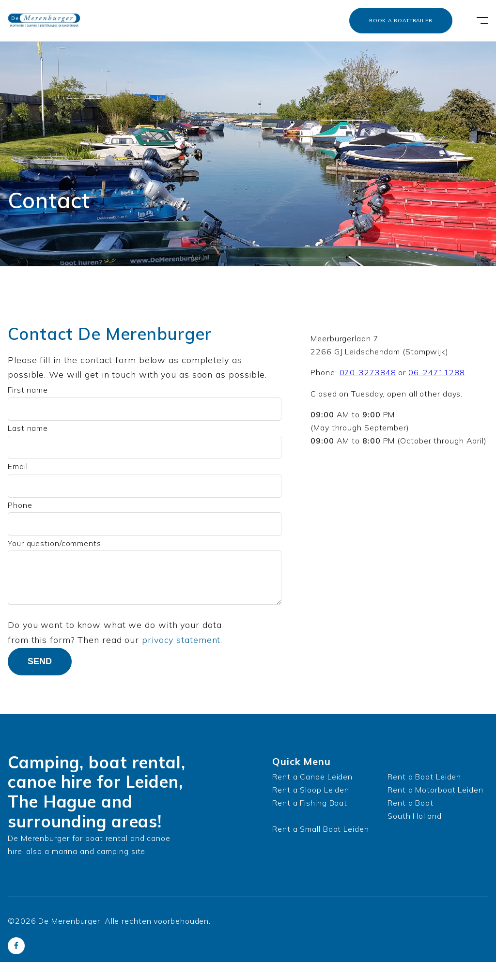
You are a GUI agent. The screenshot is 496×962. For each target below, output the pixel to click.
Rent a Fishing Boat (309, 803)
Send (40, 661)
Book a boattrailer (401, 20)
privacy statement (181, 639)
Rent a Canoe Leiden (312, 776)
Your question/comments (54, 543)
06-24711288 (436, 372)
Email (18, 466)
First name (28, 390)
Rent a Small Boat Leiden (320, 829)
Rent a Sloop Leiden (310, 789)
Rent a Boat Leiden (424, 776)
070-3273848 (368, 372)
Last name (28, 428)
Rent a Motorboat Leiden (435, 789)
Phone (20, 505)
